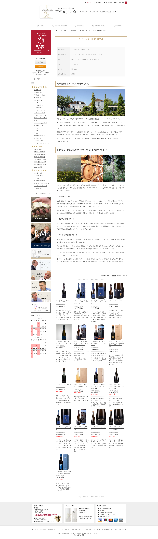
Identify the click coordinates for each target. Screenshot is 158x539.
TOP (56, 30)
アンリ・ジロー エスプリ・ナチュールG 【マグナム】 (63, 428)
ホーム (34, 529)
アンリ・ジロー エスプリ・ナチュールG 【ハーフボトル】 (98, 301)
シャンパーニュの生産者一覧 (68, 30)
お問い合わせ (52, 529)
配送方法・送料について (93, 529)
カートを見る (121, 3)
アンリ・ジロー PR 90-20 (63, 384)
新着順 (125, 276)
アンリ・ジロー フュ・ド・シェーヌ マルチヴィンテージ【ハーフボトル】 (116, 428)
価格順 (119, 276)
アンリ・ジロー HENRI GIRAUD (98, 30)
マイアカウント (41, 529)
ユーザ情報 (109, 3)
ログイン (41, 62)
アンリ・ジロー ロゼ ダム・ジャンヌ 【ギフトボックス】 (98, 343)
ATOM (124, 529)
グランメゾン (83, 30)
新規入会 (98, 3)
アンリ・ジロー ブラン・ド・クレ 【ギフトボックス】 (81, 428)
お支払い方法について (78, 529)
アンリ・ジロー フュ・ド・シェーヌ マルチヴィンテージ (98, 428)
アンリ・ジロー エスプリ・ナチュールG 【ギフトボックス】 (81, 301)
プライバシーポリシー (63, 529)
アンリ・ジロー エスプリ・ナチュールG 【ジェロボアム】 (98, 386)
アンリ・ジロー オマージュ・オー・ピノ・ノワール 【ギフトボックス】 (82, 343)
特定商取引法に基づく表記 (109, 529)
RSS (120, 529)
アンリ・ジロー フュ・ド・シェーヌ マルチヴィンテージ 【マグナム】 (116, 386)
